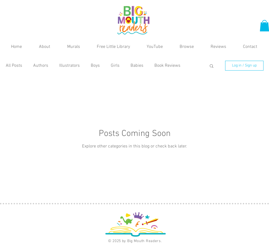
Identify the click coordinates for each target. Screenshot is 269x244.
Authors (40, 65)
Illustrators (69, 65)
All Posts (14, 65)
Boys (95, 65)
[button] (211, 66)
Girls (115, 65)
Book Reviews (167, 65)
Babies (137, 65)
